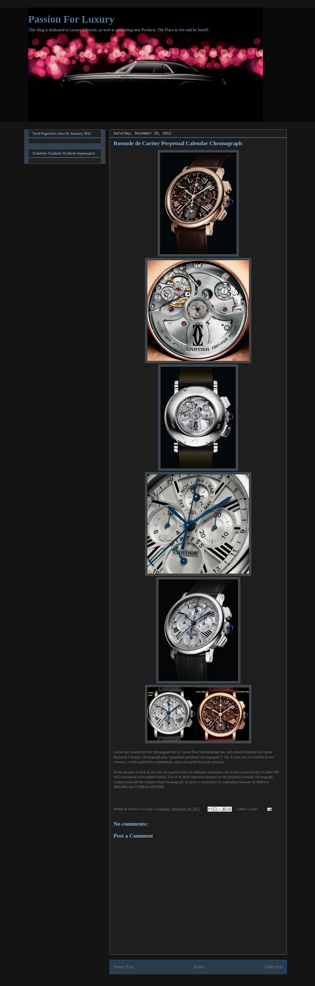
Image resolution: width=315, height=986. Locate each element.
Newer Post (123, 966)
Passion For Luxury (71, 19)
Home (199, 966)
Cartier (186, 752)
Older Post (274, 966)
